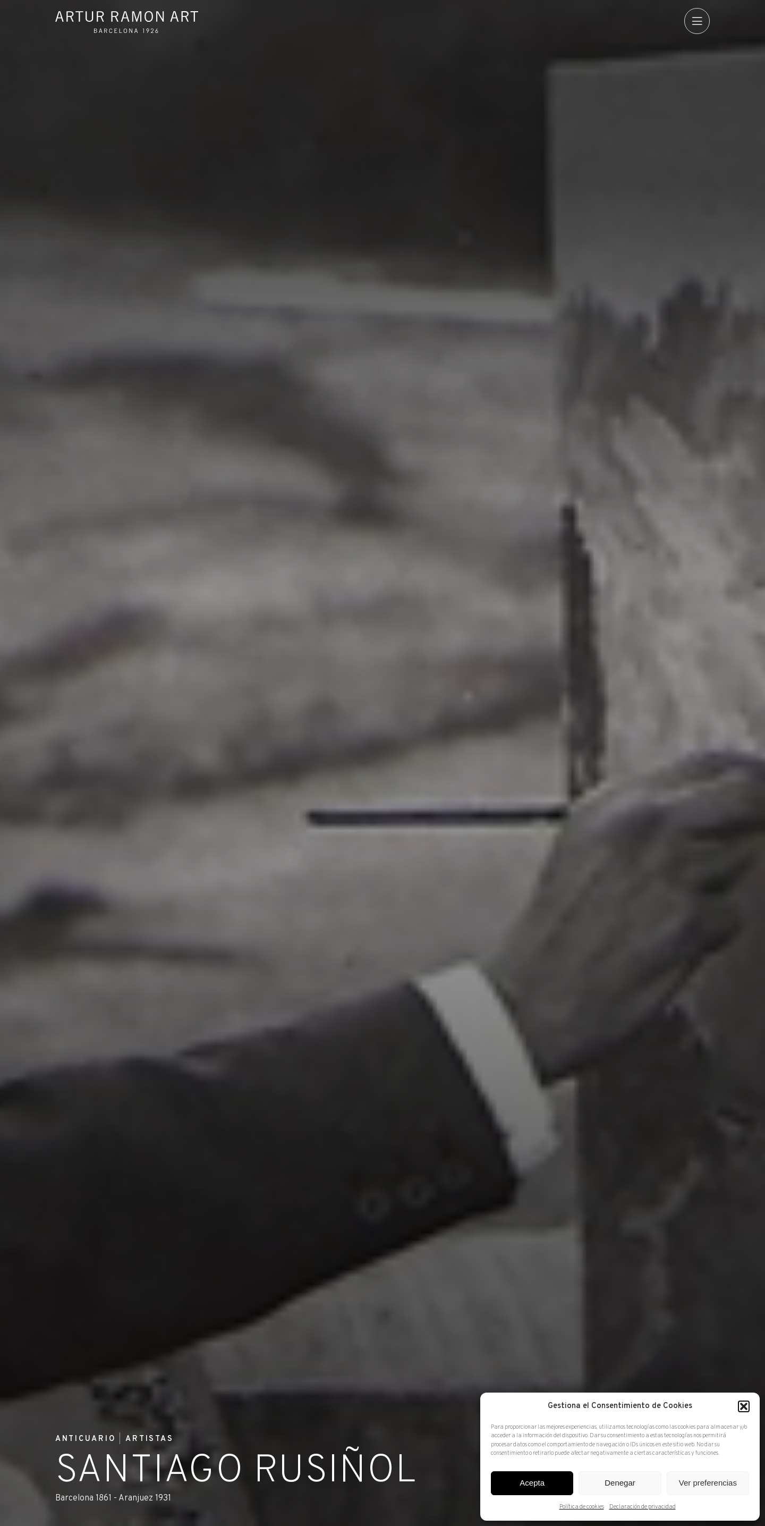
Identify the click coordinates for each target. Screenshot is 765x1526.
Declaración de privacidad (642, 1507)
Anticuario (85, 1439)
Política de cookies (581, 1507)
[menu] (697, 20)
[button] (743, 1406)
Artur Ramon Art (127, 22)
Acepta (532, 1482)
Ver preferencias (708, 1482)
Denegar (620, 1482)
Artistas (149, 1439)
